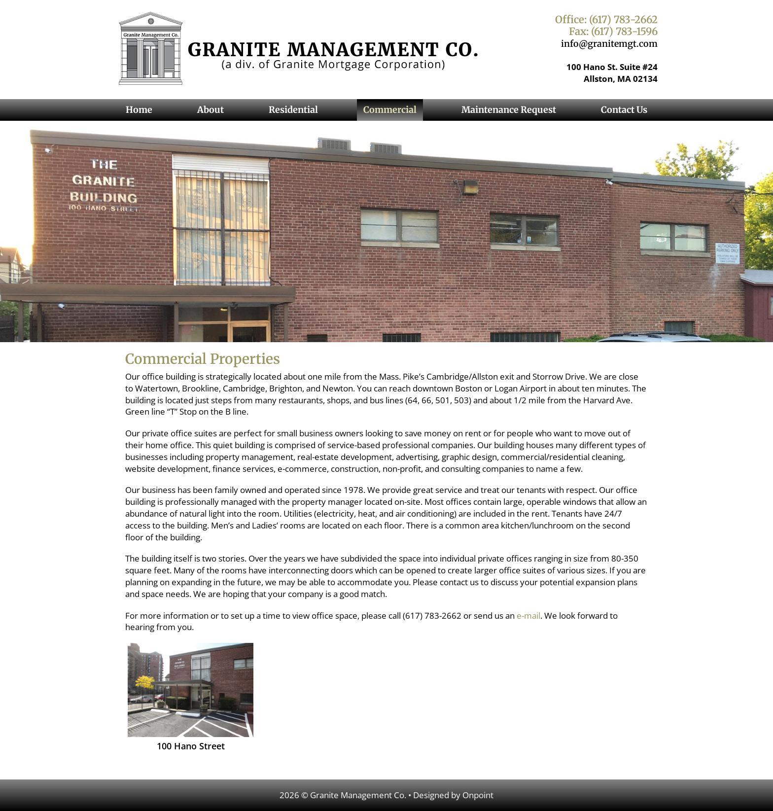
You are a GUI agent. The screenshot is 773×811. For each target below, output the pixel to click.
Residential (293, 109)
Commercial (390, 109)
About (210, 109)
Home (139, 109)
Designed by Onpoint (453, 795)
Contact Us (624, 109)
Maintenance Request (508, 109)
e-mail (528, 615)
